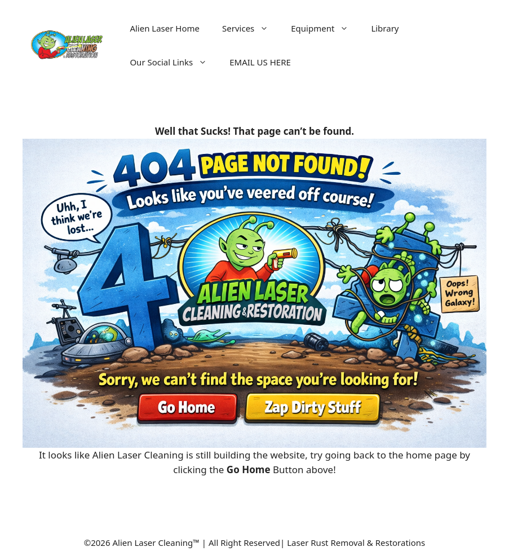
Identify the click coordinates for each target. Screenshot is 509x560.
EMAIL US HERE (260, 62)
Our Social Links (174, 62)
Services (251, 28)
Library (385, 28)
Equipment (325, 28)
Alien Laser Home (165, 28)
